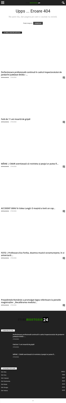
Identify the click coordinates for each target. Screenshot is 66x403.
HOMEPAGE (38, 23)
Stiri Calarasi (5, 378)
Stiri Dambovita (5, 381)
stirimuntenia (5, 77)
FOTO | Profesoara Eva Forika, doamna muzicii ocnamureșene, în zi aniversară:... (32, 254)
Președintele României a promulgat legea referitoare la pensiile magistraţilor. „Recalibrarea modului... (31, 301)
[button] (63, 3)
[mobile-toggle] (2, 2)
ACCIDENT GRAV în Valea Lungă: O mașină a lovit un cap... (28, 208)
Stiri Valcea (4, 390)
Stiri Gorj (3, 375)
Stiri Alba (3, 372)
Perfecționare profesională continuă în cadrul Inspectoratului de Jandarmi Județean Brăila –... (31, 73)
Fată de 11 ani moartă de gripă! (15, 119)
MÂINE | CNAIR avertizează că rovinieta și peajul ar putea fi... (29, 163)
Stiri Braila (4, 384)
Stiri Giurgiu (4, 387)
